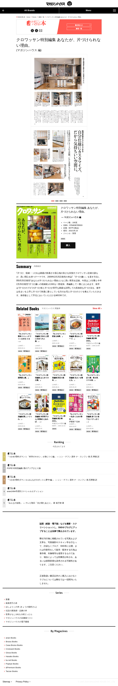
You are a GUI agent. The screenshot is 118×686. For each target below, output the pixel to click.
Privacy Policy (22, 683)
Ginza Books (11, 654)
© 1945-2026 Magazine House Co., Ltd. (94, 683)
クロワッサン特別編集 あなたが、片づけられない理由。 (64, 17)
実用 (74, 234)
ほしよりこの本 (21, 608)
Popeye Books (12, 665)
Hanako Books (12, 657)
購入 (68, 246)
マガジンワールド (59, 3)
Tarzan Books (12, 672)
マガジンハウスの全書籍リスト (19, 619)
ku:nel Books (11, 661)
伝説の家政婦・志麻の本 (16, 612)
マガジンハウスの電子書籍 (17, 623)
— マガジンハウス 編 (71, 218)
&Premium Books (13, 669)
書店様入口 (82, 25)
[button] (52, 202)
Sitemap (6, 683)
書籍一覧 (41, 17)
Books (34, 17)
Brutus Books (11, 642)
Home (28, 17)
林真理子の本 (11, 604)
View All (97, 309)
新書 (8, 600)
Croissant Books (13, 650)
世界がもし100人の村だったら (19, 615)
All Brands (18, 10)
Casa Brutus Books (14, 646)
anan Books (11, 639)
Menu (101, 10)
